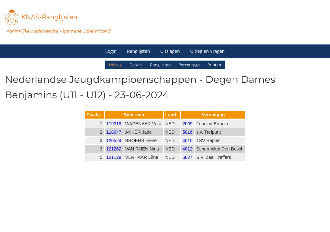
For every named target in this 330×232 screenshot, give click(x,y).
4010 (187, 146)
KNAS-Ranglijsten (49, 17)
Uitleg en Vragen (207, 51)
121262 (113, 154)
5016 (187, 137)
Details (136, 65)
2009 (187, 129)
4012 (187, 154)
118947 (113, 137)
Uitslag (115, 65)
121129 (113, 162)
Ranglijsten (138, 51)
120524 (113, 146)
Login (111, 51)
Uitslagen (170, 51)
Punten (214, 65)
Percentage (189, 65)
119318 (113, 129)
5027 (187, 162)
